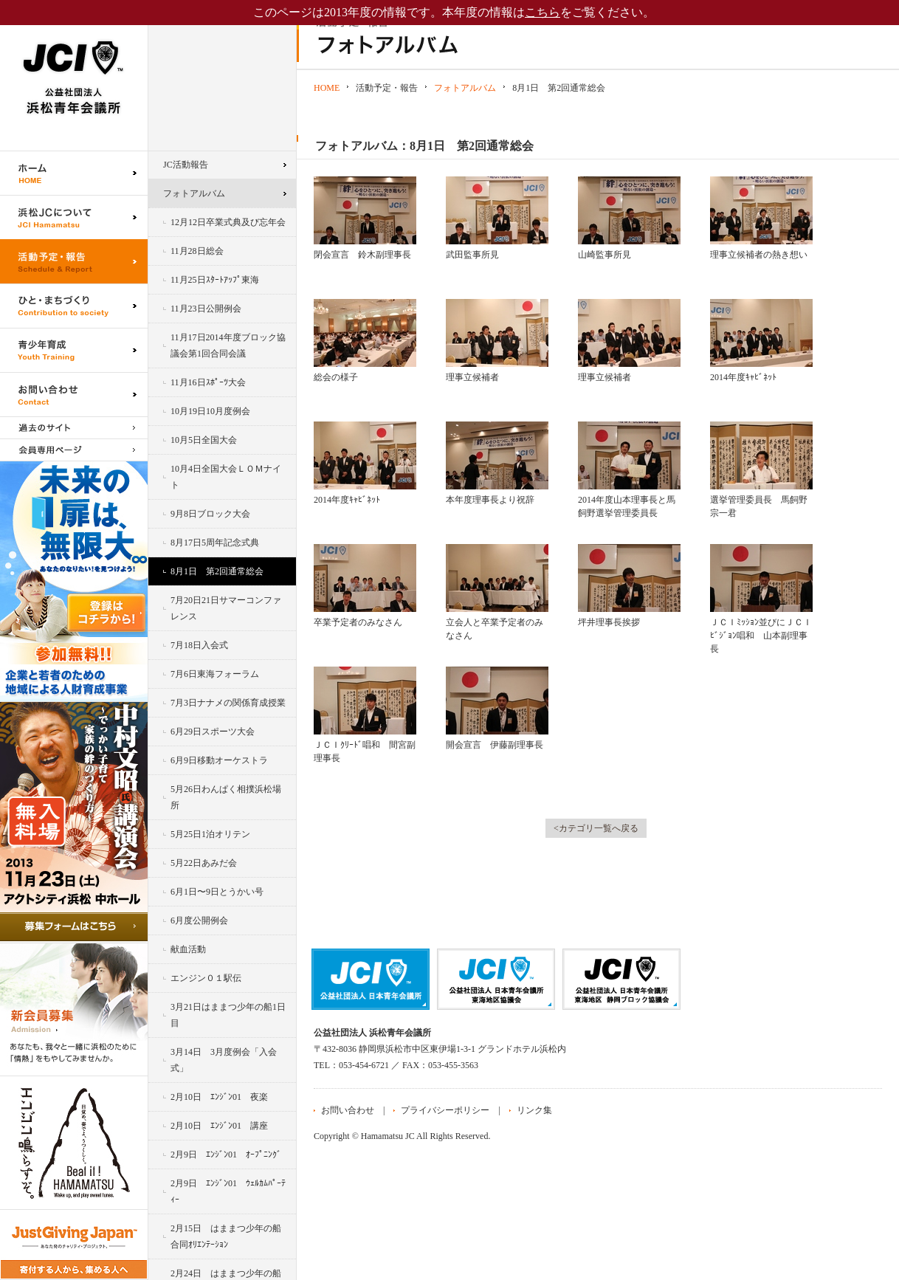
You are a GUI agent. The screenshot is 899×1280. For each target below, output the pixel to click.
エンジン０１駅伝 (205, 978)
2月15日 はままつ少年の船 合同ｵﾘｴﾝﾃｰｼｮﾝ (230, 1236)
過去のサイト (74, 427)
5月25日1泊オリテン (210, 834)
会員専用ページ (74, 449)
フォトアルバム (194, 193)
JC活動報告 (185, 164)
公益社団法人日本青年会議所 (370, 979)
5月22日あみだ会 (203, 863)
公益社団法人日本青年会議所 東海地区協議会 (496, 979)
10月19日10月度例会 (210, 411)
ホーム (74, 173)
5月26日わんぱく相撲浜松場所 (225, 797)
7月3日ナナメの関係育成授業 (228, 703)
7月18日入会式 (199, 645)
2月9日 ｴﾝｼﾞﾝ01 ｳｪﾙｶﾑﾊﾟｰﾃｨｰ (228, 1191)
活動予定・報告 (74, 261)
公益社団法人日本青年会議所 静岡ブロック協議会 (621, 979)
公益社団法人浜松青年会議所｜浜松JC (74, 75)
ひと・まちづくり (74, 305)
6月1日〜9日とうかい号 (217, 892)
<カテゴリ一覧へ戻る (596, 828)
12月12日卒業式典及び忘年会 (228, 222)
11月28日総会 (197, 251)
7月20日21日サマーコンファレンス (225, 608)
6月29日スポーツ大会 (212, 731)
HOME (327, 88)
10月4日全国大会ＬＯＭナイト (225, 477)
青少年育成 (74, 350)
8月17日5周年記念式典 (214, 542)
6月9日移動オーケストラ (219, 760)
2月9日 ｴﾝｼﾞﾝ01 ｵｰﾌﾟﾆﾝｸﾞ (225, 1154)
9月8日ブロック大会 (210, 514)
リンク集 (534, 1110)
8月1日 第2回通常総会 (217, 571)
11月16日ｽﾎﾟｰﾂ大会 (208, 382)
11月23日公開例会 (205, 308)
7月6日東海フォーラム (214, 674)
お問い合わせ (74, 394)
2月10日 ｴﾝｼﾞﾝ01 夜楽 (219, 1097)
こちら (542, 12)
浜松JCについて (74, 217)
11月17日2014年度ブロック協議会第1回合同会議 (228, 345)
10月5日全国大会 (203, 440)
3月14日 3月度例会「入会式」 (223, 1060)
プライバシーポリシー (445, 1110)
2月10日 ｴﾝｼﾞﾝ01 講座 (219, 1126)
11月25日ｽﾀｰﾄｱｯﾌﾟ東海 (214, 280)
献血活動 (188, 949)
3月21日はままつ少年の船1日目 (228, 1015)
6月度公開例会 (199, 920)
